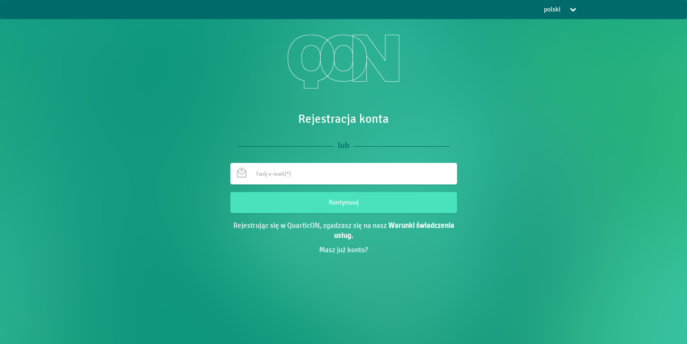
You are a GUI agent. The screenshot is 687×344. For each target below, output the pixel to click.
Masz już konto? (343, 249)
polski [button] (560, 9)
